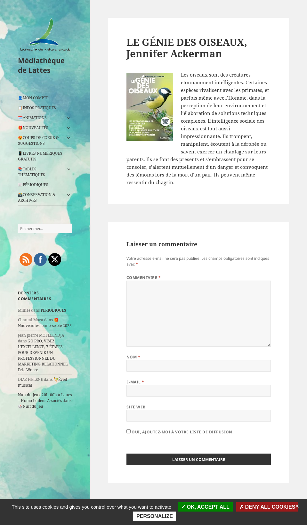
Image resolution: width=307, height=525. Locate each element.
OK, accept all (205, 507)
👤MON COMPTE (33, 98)
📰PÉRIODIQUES (33, 184)
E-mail (135, 382)
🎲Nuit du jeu (30, 406)
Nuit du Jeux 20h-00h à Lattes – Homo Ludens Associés (45, 397)
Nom (133, 357)
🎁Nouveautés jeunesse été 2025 (45, 322)
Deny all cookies (267, 507)
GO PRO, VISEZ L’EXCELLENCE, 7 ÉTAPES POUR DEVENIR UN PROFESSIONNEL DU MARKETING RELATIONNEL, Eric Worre (43, 355)
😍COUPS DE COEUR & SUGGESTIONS (38, 140)
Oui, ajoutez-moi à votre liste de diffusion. (180, 432)
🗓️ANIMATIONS (32, 117)
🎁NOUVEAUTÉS (33, 127)
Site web (136, 407)
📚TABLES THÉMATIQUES (31, 171)
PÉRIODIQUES (53, 310)
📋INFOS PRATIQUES (37, 108)
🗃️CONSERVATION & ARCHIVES (36, 197)
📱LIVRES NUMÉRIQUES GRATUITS (40, 156)
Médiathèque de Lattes (41, 65)
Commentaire (143, 277)
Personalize (154, 516)
